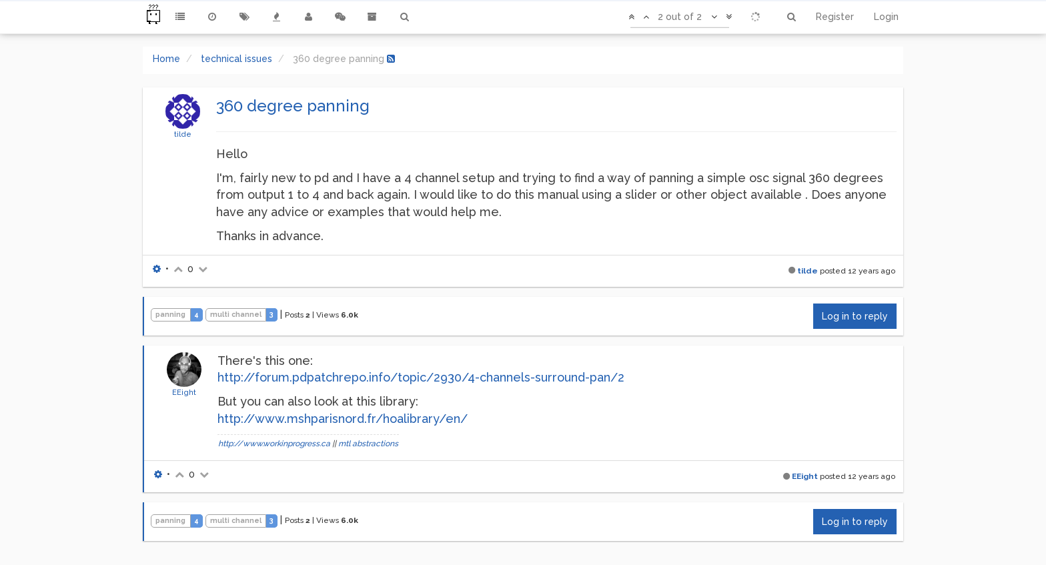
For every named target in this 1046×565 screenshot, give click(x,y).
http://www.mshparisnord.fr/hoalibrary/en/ (342, 419)
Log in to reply (855, 316)
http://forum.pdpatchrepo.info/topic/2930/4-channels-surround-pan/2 (420, 377)
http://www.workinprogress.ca (274, 443)
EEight (184, 392)
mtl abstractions (368, 443)
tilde (182, 134)
